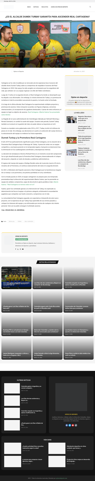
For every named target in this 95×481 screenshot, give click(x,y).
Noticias (36, 7)
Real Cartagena (29, 221)
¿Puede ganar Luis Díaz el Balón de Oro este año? (84, 128)
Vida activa (44, 7)
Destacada (12, 221)
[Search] (90, 7)
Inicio (29, 7)
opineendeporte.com (61, 478)
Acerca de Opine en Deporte (59, 7)
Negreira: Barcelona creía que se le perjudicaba (84, 118)
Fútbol (20, 221)
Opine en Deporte (17, 71)
